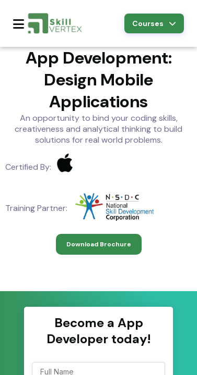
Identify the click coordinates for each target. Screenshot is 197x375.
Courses (154, 23)
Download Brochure (98, 244)
